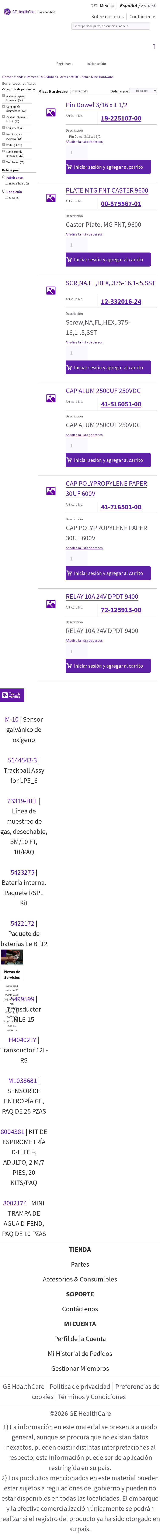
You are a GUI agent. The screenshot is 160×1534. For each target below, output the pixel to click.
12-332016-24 (121, 301)
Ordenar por (119, 91)
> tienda (18, 77)
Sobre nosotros (107, 16)
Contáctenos (142, 16)
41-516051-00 (121, 404)
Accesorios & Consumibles (80, 1279)
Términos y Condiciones (92, 1396)
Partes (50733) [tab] (14, 145)
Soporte (80, 1294)
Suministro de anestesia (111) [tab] (14, 154)
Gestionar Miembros (80, 1368)
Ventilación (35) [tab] (15, 162)
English (148, 5)
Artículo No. (74, 116)
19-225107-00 (121, 118)
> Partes (30, 77)
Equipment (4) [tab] (14, 128)
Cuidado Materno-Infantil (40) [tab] (16, 119)
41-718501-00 (121, 507)
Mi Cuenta (80, 1324)
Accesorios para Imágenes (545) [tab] (15, 98)
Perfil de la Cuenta (80, 1338)
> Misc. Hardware (100, 77)
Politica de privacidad (80, 1386)
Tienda (80, 1249)
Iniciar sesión (96, 63)
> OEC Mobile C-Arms (52, 77)
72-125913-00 (121, 610)
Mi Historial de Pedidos (80, 1353)
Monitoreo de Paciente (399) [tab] (14, 136)
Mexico (107, 5)
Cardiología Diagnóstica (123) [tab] (16, 109)
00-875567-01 (121, 203)
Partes (80, 1264)
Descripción (74, 130)
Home (6, 77)
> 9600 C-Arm (78, 77)
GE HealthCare (24, 1386)
